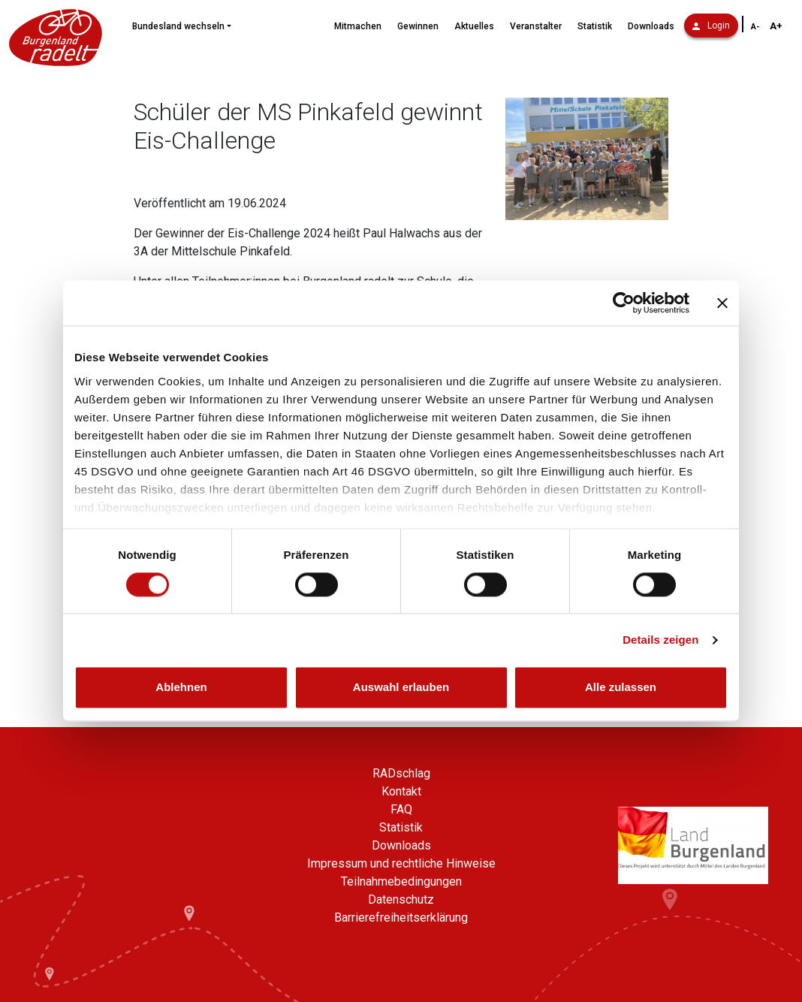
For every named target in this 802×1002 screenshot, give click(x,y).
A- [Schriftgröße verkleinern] (755, 27)
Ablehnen (181, 687)
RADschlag (401, 773)
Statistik (594, 26)
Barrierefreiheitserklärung (401, 917)
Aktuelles (474, 26)
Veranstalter (536, 26)
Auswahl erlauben (401, 687)
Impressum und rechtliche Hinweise (401, 863)
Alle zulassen (620, 687)
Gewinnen (418, 26)
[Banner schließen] (722, 302)
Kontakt (401, 791)
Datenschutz (401, 899)
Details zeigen (660, 639)
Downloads (651, 26)
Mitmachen (357, 26)
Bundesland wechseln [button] (178, 26)
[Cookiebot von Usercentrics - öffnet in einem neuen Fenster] (623, 302)
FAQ (401, 809)
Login (711, 25)
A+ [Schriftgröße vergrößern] (776, 26)
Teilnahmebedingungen (401, 881)
